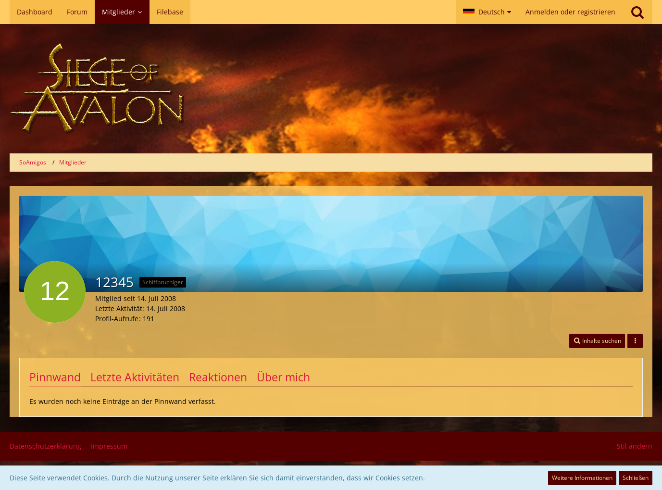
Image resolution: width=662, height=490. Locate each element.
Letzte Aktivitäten (134, 377)
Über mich (283, 377)
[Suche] (637, 12)
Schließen (636, 478)
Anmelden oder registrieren (570, 11)
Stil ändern (634, 446)
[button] (487, 12)
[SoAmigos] (331, 88)
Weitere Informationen (582, 478)
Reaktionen (218, 377)
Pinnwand (55, 377)
